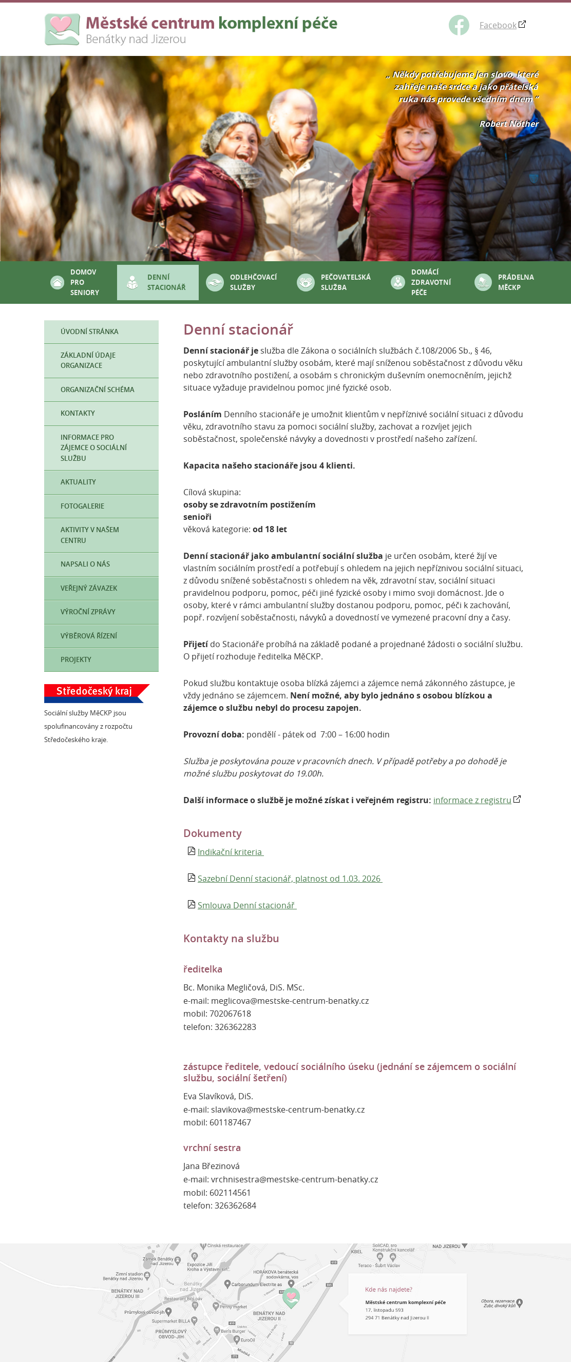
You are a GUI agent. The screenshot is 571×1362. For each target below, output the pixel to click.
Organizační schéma (98, 389)
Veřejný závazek (89, 588)
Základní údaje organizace (88, 360)
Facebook (498, 25)
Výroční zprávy (88, 612)
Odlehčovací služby (253, 282)
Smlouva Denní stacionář (247, 905)
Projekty (76, 659)
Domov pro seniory (84, 282)
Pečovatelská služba (346, 282)
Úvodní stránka (90, 331)
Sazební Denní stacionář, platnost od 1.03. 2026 (290, 878)
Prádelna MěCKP (516, 282)
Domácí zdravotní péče (431, 282)
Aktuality (78, 482)
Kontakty (78, 413)
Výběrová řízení (89, 636)
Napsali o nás (85, 564)
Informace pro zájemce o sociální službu (94, 448)
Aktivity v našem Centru (90, 535)
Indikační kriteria (231, 852)
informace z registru (472, 800)
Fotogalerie (82, 506)
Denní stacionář (166, 282)
